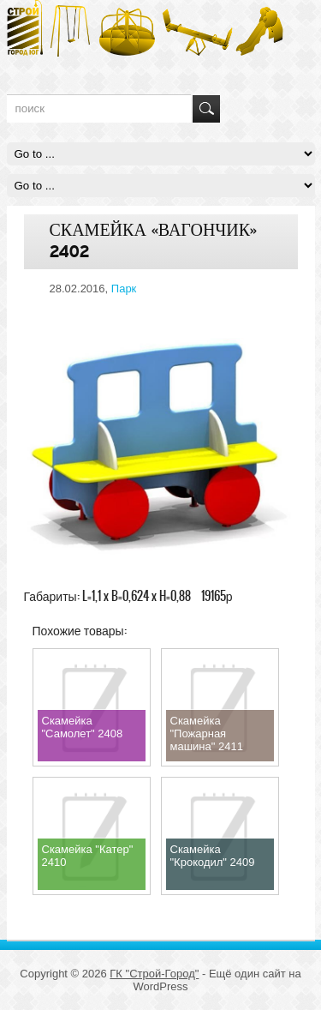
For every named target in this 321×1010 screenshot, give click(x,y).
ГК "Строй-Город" (154, 973)
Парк (124, 288)
